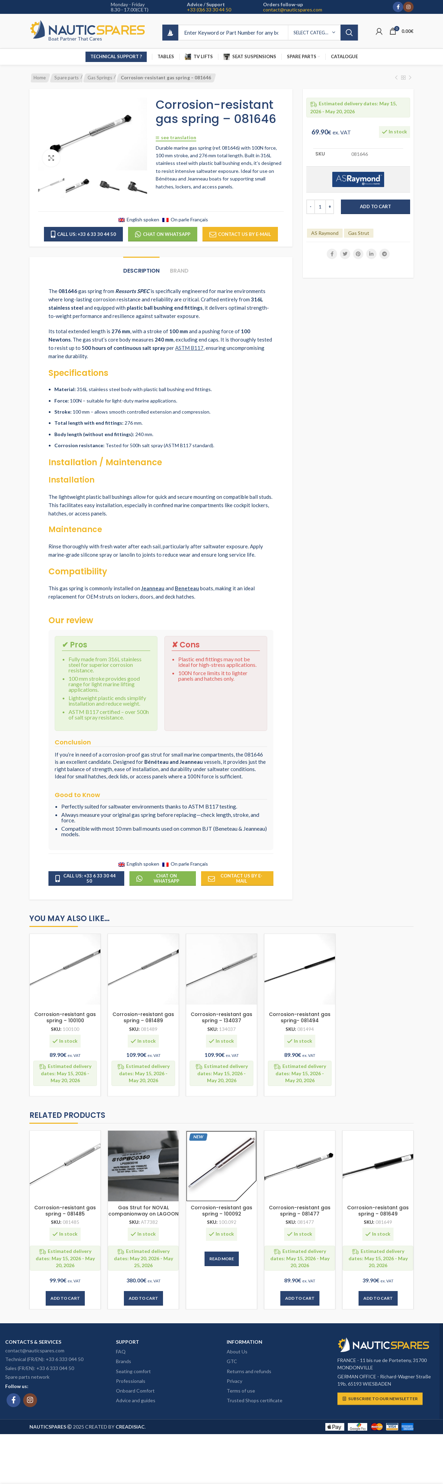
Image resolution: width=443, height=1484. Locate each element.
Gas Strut (358, 233)
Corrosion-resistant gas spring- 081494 (300, 1017)
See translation (176, 137)
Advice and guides (135, 1400)
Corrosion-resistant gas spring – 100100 (65, 1017)
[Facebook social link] (398, 7)
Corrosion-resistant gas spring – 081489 (143, 1017)
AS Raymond (324, 233)
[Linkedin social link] (371, 254)
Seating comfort (133, 1371)
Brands (123, 1361)
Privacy (234, 1381)
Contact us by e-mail (240, 234)
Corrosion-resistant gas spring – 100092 (221, 1210)
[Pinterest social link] (358, 254)
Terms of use (241, 1391)
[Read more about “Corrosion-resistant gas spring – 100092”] (222, 1259)
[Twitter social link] (345, 254)
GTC (232, 1361)
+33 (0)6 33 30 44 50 (209, 9)
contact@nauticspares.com (292, 9)
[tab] (141, 267)
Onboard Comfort (135, 1391)
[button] (65, 1298)
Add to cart (375, 206)
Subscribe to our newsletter (380, 1398)
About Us (237, 1351)
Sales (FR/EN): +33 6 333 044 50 (39, 1368)
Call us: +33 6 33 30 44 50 (83, 234)
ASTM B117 (189, 348)
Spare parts (66, 77)
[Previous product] (396, 77)
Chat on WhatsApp (162, 234)
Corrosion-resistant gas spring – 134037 (221, 1017)
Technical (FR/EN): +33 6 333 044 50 (44, 1359)
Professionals (130, 1381)
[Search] (268, 33)
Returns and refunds (249, 1371)
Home (40, 77)
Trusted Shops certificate (254, 1400)
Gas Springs (100, 77)
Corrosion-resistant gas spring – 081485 (65, 1210)
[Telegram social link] (384, 254)
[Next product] (410, 77)
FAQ (121, 1351)
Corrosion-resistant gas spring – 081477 (300, 1210)
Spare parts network (27, 1377)
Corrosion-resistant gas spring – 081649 (378, 1210)
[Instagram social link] (408, 7)
